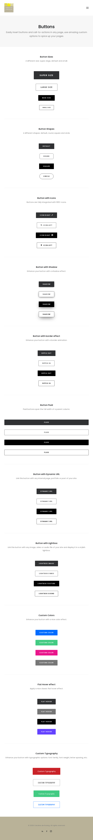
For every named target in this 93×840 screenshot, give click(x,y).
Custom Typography (47, 771)
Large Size (47, 87)
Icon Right (46, 215)
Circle (46, 176)
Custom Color (46, 633)
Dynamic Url (46, 491)
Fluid (46, 422)
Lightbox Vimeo (46, 573)
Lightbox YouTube (46, 583)
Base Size (46, 98)
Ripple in (46, 363)
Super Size (46, 75)
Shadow (46, 284)
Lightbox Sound (46, 594)
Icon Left (46, 225)
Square (46, 166)
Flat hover (46, 702)
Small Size (47, 107)
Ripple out (47, 353)
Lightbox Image (46, 563)
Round (46, 156)
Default (46, 146)
